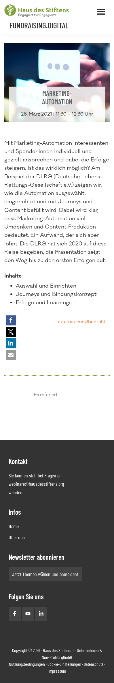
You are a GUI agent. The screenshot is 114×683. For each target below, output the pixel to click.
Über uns (17, 537)
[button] (11, 320)
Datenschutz (93, 664)
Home (14, 526)
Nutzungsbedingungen (27, 664)
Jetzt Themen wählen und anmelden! (45, 574)
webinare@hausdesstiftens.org (36, 484)
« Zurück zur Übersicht (81, 322)
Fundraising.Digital (39, 25)
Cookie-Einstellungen (64, 664)
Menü (109, 8)
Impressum (57, 671)
